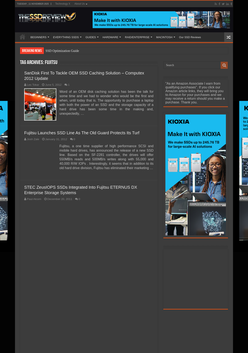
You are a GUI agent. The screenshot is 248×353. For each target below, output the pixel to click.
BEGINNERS (38, 37)
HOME (22, 36)
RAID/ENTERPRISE (137, 37)
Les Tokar (33, 84)
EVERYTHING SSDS (66, 37)
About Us (79, 3)
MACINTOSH (164, 37)
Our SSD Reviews (190, 37)
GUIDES (91, 37)
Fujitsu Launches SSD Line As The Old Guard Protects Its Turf (81, 133)
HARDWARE (110, 37)
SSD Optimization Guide (62, 51)
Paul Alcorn (34, 199)
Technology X (62, 3)
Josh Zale (33, 139)
